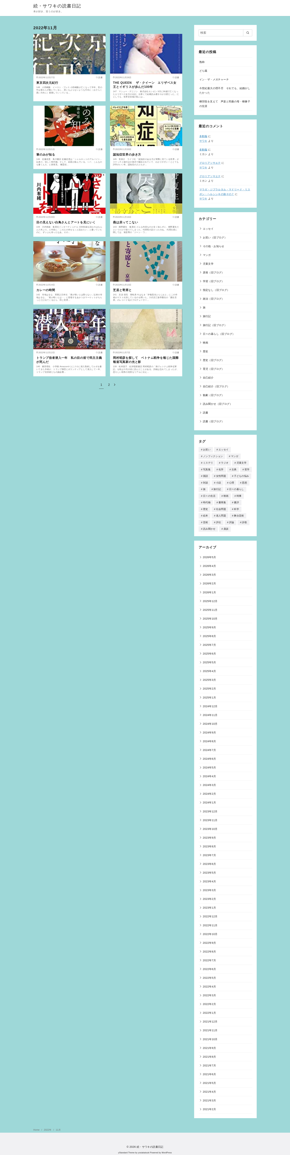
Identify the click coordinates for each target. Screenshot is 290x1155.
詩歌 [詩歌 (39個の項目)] (244, 520)
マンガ (207, 254)
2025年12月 (210, 598)
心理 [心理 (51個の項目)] (231, 481)
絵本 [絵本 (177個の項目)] (205, 513)
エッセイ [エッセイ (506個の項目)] (223, 449)
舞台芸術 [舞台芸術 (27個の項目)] (239, 513)
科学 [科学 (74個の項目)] (236, 507)
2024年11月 (210, 712)
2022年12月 (210, 913)
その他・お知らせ (213, 246)
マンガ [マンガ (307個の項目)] (234, 456)
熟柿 (202, 61)
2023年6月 (209, 861)
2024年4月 (209, 773)
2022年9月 (209, 940)
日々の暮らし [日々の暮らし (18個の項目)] (236, 488)
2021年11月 (210, 1027)
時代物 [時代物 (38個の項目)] (207, 501)
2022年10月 (210, 931)
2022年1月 (209, 1010)
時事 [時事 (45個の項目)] (239, 494)
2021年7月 (209, 1063)
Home (36, 1127)
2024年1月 (209, 800)
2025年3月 (209, 677)
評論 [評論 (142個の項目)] (231, 520)
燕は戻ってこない (125, 222)
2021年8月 (209, 1054)
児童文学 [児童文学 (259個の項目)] (241, 462)
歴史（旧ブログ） (213, 360)
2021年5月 (209, 1080)
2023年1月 (209, 905)
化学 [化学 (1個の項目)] (221, 469)
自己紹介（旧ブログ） (216, 386)
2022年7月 (209, 957)
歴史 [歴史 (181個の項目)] (205, 507)
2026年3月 (209, 572)
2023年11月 (210, 817)
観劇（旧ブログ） (213, 395)
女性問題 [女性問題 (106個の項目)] (221, 475)
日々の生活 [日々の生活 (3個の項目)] (209, 494)
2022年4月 (209, 984)
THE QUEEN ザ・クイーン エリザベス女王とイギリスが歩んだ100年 (144, 84)
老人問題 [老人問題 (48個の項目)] (221, 513)
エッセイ (208, 228)
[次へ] (115, 384)
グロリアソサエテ (210, 162)
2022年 (48, 1127)
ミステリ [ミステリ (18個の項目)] (208, 462)
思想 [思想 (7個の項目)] (244, 481)
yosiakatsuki (143, 1150)
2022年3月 (209, 992)
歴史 (205, 351)
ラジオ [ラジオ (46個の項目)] (224, 462)
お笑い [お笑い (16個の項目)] (207, 449)
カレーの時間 (45, 290)
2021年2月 (209, 1106)
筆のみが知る (45, 154)
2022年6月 (209, 966)
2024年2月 (209, 791)
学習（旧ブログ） (213, 281)
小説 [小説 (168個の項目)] (218, 481)
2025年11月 (210, 607)
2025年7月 (209, 642)
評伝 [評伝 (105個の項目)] (218, 520)
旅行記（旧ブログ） (215, 325)
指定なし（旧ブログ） (216, 289)
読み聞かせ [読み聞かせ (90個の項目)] (209, 526)
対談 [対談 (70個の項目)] (205, 481)
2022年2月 (209, 1001)
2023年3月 (209, 887)
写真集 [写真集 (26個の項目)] (207, 469)
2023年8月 (209, 844)
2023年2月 (209, 896)
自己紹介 (208, 377)
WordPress (167, 1150)
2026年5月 (209, 554)
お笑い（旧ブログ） (215, 237)
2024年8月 (209, 738)
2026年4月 (209, 563)
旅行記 (207, 316)
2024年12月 (210, 703)
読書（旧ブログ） (213, 421)
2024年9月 (209, 730)
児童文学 (208, 263)
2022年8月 (209, 949)
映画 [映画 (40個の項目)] (226, 494)
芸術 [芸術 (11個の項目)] (205, 520)
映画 (205, 342)
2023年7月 (209, 852)
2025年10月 (210, 616)
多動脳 (203, 136)
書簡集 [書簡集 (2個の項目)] (222, 501)
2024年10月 (210, 721)
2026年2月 (209, 581)
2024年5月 (209, 765)
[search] (247, 32)
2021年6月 (209, 1071)
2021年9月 (209, 1045)
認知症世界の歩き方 (127, 154)
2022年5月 (209, 975)
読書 (205, 412)
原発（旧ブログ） (213, 272)
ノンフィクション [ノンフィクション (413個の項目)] (213, 456)
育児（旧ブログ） (213, 368)
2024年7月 (209, 747)
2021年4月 (209, 1089)
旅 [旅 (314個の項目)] (204, 488)
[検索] (225, 32)
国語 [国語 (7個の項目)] (205, 475)
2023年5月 (209, 870)
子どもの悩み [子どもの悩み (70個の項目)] (241, 475)
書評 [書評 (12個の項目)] (236, 501)
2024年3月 (209, 782)
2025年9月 (209, 624)
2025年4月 (209, 668)
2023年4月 (209, 879)
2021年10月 (210, 1036)
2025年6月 (209, 651)
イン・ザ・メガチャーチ (214, 79)
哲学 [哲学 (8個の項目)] (247, 469)
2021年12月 (210, 1019)
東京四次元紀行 (47, 82)
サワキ (203, 140)
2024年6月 (209, 756)
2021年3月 (209, 1098)
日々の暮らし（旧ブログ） (219, 333)
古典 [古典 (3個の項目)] (234, 469)
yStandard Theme (126, 1150)
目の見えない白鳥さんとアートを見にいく (66, 222)
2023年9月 (209, 835)
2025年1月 (209, 695)
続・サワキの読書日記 (57, 5)
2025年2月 (209, 686)
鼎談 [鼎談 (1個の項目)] (226, 526)
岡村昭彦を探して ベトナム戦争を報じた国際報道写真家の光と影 (146, 359)
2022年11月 (210, 922)
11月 (58, 1127)
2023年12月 (210, 809)
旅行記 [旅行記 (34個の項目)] (217, 488)
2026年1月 (209, 589)
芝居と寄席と (122, 290)
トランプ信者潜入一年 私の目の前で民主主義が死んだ (69, 359)
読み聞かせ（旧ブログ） (217, 403)
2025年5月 (209, 659)
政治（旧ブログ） (213, 298)
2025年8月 (209, 633)
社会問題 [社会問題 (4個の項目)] (221, 507)
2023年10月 (210, 826)
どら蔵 (203, 70)
